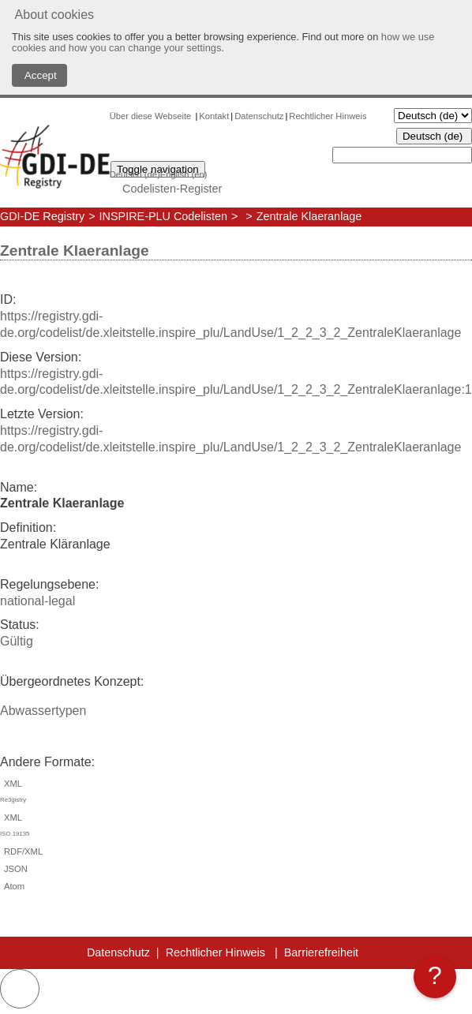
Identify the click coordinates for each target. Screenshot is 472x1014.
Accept (39, 75)
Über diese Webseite (152, 116)
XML (236, 794)
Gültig (16, 641)
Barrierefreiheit (321, 952)
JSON (14, 869)
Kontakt (214, 116)
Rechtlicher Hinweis (327, 116)
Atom (12, 886)
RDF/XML (21, 851)
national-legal (37, 601)
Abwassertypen (43, 710)
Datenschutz (258, 116)
